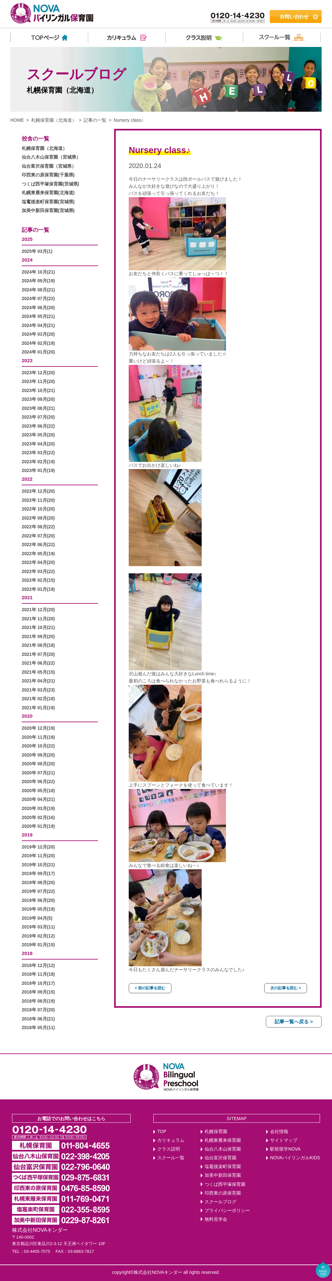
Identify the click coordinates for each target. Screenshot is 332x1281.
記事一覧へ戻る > (294, 1021)
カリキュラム (170, 1140)
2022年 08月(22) (38, 526)
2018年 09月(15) (38, 992)
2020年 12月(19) (38, 728)
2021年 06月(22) (38, 663)
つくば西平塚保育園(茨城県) (50, 184)
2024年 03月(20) (38, 334)
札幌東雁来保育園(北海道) (48, 192)
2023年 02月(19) (38, 461)
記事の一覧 (95, 120)
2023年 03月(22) (38, 452)
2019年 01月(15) (38, 944)
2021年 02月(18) (38, 698)
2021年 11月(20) (38, 618)
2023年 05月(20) (38, 435)
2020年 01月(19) (38, 826)
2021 (27, 597)
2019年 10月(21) (38, 864)
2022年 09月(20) (38, 518)
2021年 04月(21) (38, 681)
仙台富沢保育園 (220, 1157)
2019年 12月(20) (38, 847)
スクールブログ (220, 1201)
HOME (17, 120)
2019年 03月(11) (38, 927)
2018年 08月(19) (38, 1001)
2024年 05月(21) (38, 316)
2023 (27, 360)
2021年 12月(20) (38, 609)
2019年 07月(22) (38, 891)
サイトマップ (283, 1140)
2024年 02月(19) (38, 343)
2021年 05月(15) (38, 672)
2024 (27, 260)
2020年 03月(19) (38, 808)
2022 (27, 479)
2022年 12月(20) (38, 491)
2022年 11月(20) (38, 500)
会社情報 (279, 1131)
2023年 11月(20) (38, 381)
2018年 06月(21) (38, 1019)
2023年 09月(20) (38, 399)
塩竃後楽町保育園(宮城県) (48, 201)
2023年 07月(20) (38, 417)
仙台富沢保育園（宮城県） (49, 166)
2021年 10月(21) (38, 627)
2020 (27, 716)
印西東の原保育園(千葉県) (48, 175)
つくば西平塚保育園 (225, 1184)
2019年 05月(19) (38, 909)
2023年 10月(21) (38, 390)
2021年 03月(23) (38, 690)
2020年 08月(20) (38, 763)
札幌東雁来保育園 (223, 1140)
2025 (27, 239)
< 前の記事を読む (150, 988)
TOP (161, 1131)
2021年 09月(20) (38, 636)
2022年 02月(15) (38, 580)
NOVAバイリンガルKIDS (295, 1157)
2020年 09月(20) (38, 755)
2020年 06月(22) (38, 781)
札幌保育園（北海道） (54, 120)
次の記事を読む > (285, 988)
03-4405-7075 (37, 1251)
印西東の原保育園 (223, 1193)
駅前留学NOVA (285, 1149)
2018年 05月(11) (38, 1027)
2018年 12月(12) (38, 965)
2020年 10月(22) (38, 746)
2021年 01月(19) (38, 707)
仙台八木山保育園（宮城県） (51, 157)
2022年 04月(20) (38, 562)
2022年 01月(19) (38, 589)
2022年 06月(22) (38, 544)
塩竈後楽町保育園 (223, 1166)
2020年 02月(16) (38, 817)
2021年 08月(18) (38, 645)
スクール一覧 (170, 1157)
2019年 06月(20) (38, 900)
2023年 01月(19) (38, 470)
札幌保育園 (216, 1131)
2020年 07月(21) (38, 772)
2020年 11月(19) (38, 737)
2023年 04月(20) (38, 444)
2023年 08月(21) (38, 408)
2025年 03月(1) (37, 251)
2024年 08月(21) (38, 289)
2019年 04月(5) (37, 918)
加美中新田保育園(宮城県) (48, 210)
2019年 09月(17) (38, 873)
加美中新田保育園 (223, 1175)
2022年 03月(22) (38, 571)
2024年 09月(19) (38, 280)
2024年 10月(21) (38, 272)
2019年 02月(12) (38, 936)
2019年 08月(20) (38, 882)
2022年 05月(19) (38, 553)
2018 (27, 953)
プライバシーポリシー (227, 1210)
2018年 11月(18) (38, 974)
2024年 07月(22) (38, 298)
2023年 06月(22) (38, 426)
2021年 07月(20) (38, 654)
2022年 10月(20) (38, 509)
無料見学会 (216, 1219)
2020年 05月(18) (38, 790)
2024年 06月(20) (38, 307)
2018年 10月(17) (38, 983)
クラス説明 (168, 1149)
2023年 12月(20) (38, 372)
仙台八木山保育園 (223, 1149)
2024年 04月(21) (38, 325)
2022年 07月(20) (38, 536)
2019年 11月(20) (38, 855)
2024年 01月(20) (38, 352)
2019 (27, 834)
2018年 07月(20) (38, 1009)
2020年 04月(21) (38, 799)
